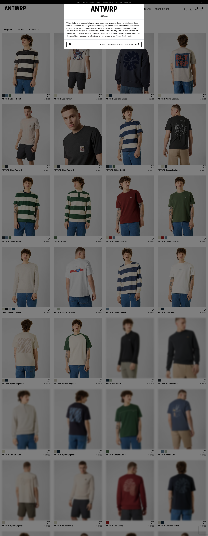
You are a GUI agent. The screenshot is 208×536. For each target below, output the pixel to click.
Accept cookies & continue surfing (119, 44)
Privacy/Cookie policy (124, 36)
